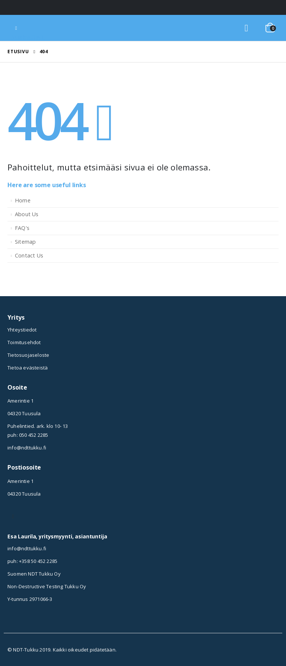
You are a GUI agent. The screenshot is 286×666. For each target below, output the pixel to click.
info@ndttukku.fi (26, 447)
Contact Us (29, 255)
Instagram (13, 516)
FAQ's (22, 227)
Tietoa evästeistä (27, 367)
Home (23, 200)
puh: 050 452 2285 (27, 435)
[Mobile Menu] (16, 28)
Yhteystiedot (21, 329)
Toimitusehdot (24, 342)
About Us (27, 214)
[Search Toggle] (246, 28)
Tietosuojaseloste (28, 355)
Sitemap (25, 241)
